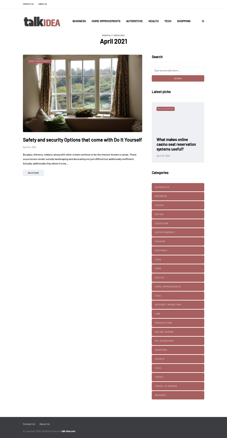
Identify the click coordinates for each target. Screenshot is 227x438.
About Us (42, 4)
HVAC (158, 295)
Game (158, 268)
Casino (159, 205)
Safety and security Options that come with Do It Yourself (82, 140)
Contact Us (28, 4)
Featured (161, 250)
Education (161, 223)
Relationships (164, 341)
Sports (159, 359)
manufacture (163, 323)
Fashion (160, 241)
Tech (167, 21)
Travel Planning (166, 386)
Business (79, 21)
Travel (159, 377)
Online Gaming (165, 109)
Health (153, 21)
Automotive (134, 21)
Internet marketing (168, 304)
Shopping (183, 21)
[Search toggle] (201, 20)
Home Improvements (106, 21)
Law (157, 313)
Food (158, 259)
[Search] (178, 70)
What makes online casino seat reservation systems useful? (176, 144)
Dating (159, 214)
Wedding (160, 395)
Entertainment (165, 232)
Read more (33, 173)
